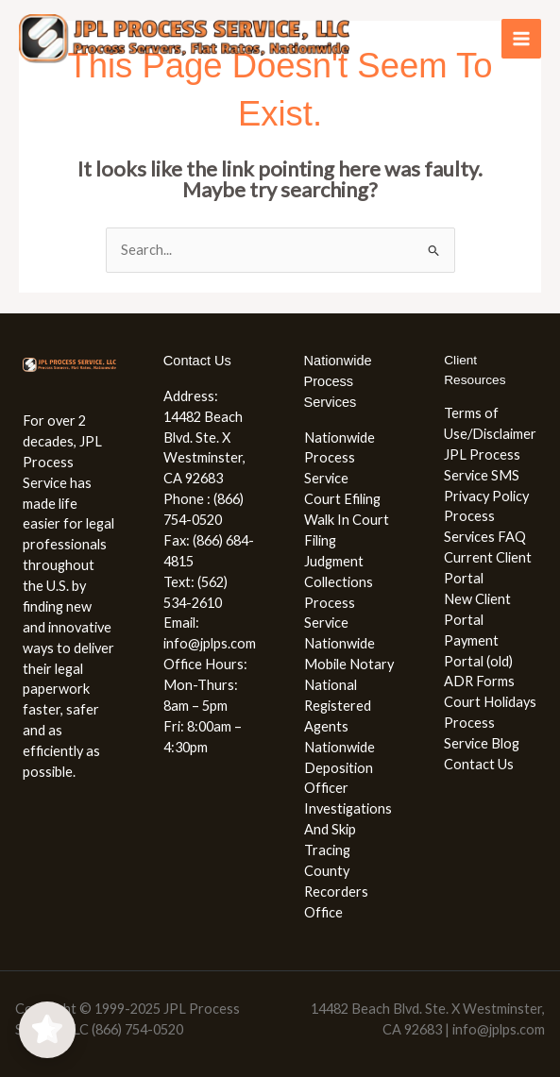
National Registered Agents (337, 705)
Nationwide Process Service (339, 458)
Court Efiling (342, 499)
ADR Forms (479, 681)
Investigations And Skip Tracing (348, 829)
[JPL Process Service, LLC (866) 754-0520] (184, 39)
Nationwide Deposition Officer (339, 768)
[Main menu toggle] (521, 39)
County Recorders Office (336, 891)
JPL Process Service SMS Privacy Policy (486, 475)
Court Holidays (490, 702)
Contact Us (479, 764)
